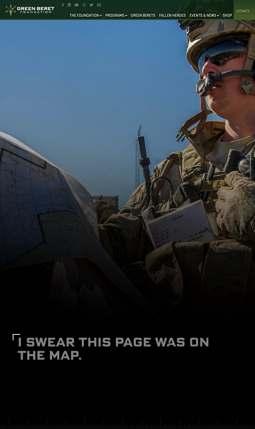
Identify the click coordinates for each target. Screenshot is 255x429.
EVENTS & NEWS (203, 16)
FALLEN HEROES (172, 16)
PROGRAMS (114, 16)
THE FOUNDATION (84, 16)
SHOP (227, 16)
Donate (243, 11)
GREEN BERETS (143, 16)
